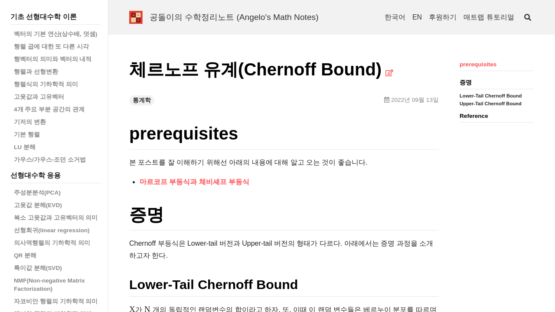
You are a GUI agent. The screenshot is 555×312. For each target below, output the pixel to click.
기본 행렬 (27, 134)
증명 (466, 82)
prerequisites (478, 64)
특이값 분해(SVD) (38, 268)
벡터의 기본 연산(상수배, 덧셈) (55, 34)
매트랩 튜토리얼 (489, 17)
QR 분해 (25, 255)
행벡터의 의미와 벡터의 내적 (52, 59)
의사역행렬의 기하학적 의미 (52, 243)
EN (417, 17)
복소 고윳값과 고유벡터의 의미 (56, 217)
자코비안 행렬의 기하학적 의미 (56, 301)
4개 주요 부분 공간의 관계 (49, 109)
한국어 (395, 17)
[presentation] (132, 308)
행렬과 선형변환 (36, 71)
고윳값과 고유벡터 (39, 97)
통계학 (142, 100)
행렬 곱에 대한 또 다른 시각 (51, 46)
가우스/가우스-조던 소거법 (50, 159)
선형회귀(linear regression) (52, 230)
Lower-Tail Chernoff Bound (491, 95)
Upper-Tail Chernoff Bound (491, 103)
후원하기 (443, 17)
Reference (474, 116)
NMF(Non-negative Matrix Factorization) (49, 284)
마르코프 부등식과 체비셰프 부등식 (194, 181)
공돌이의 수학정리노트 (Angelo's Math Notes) (234, 17)
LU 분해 (25, 147)
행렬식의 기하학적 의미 (46, 84)
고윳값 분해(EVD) (38, 205)
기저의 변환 (30, 122)
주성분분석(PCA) (37, 192)
